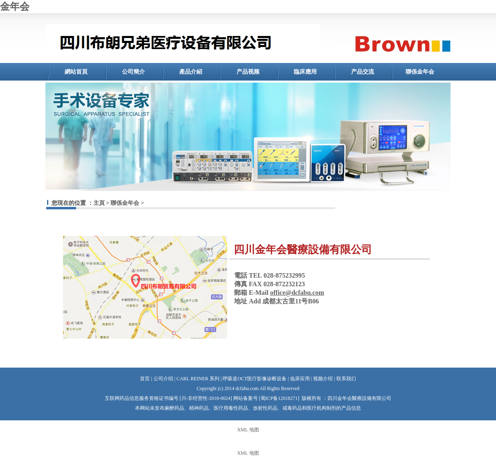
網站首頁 (76, 72)
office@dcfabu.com (297, 292)
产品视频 (248, 72)
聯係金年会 (420, 72)
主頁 (99, 203)
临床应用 (300, 378)
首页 (145, 378)
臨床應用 (305, 72)
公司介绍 (163, 378)
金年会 (14, 6)
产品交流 (362, 72)
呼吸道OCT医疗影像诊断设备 (254, 378)
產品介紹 (190, 72)
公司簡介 (133, 72)
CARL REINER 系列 (197, 378)
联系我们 (346, 378)
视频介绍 (323, 378)
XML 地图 (248, 430)
